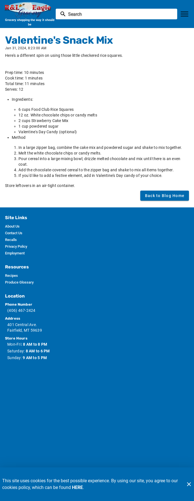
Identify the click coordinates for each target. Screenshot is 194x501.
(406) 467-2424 (21, 310)
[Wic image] (97, 391)
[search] (120, 14)
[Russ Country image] (97, 429)
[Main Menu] (184, 14)
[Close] (189, 484)
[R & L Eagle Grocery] (29, 9)
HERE (77, 487)
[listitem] (12, 226)
